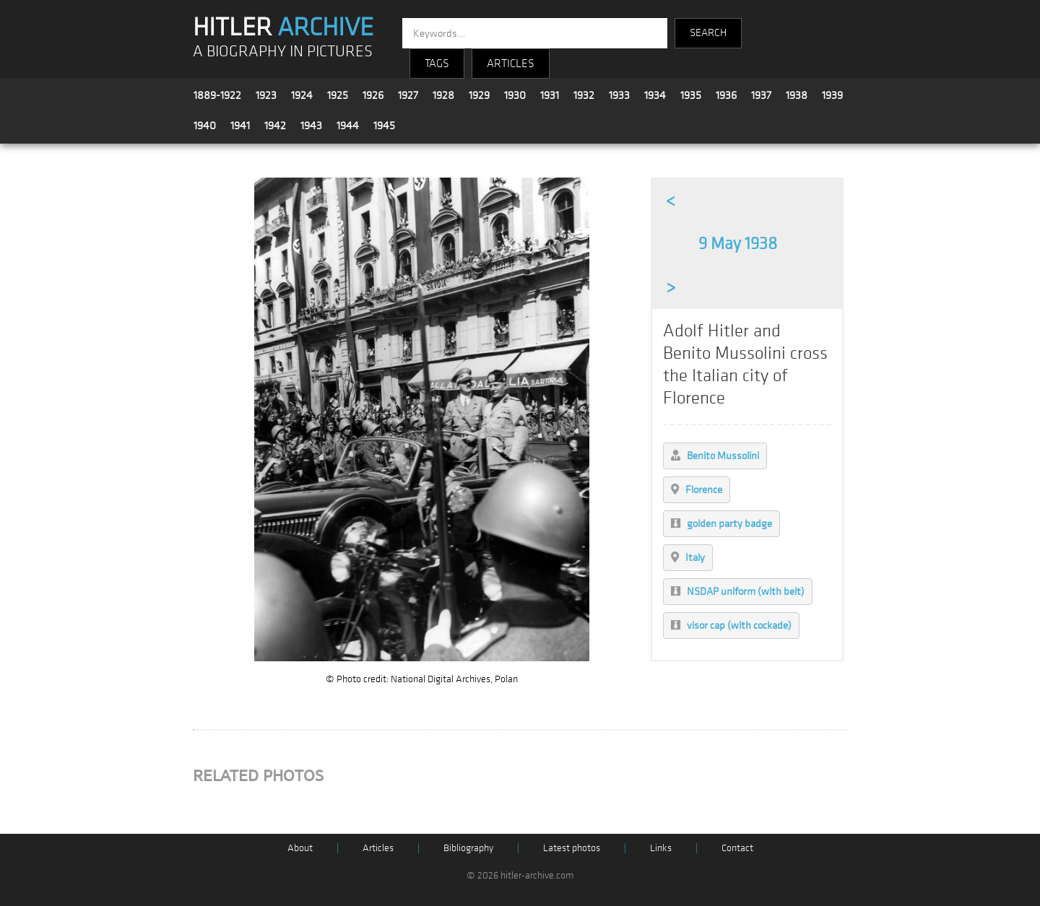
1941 (240, 125)
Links (661, 848)
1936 (726, 95)
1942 (275, 125)
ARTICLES (510, 63)
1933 (619, 95)
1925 (337, 95)
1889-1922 (217, 95)
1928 (443, 95)
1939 (832, 95)
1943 (311, 125)
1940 (205, 125)
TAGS (437, 63)
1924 (302, 95)
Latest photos (571, 848)
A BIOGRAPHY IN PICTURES (283, 51)
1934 (655, 95)
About (300, 848)
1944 (348, 125)
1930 (515, 95)
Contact (737, 848)
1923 (266, 95)
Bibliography (468, 848)
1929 (479, 95)
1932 (583, 95)
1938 (796, 95)
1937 (761, 95)
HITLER (283, 27)
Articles (378, 848)
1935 (690, 95)
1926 (373, 95)
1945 (384, 125)
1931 (549, 95)
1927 (408, 95)
